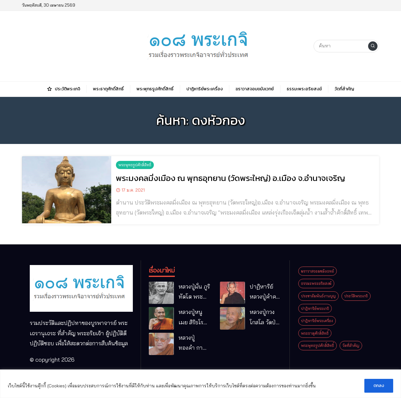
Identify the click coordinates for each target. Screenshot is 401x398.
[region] (200, 383)
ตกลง (378, 385)
